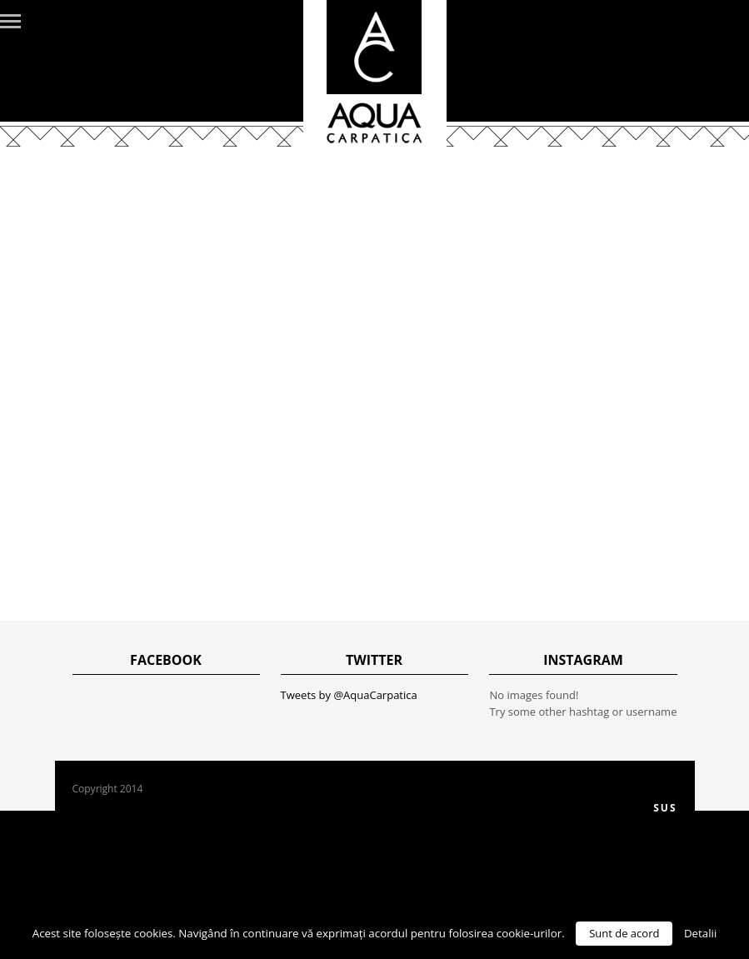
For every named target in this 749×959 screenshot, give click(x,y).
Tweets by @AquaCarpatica (349, 694)
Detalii (700, 933)
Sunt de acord (624, 933)
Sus (665, 808)
